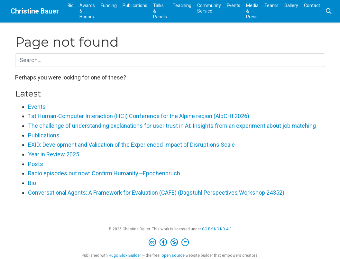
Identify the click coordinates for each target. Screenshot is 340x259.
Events (37, 106)
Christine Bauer (35, 11)
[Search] (329, 11)
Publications (44, 135)
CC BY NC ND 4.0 (217, 229)
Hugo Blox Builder (125, 255)
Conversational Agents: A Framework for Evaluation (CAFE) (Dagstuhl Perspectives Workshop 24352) (156, 192)
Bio (32, 183)
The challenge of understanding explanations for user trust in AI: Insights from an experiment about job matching (172, 125)
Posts (35, 164)
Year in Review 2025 (53, 154)
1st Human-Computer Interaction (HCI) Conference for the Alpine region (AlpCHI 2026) (138, 116)
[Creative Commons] (170, 242)
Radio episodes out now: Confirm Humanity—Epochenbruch (104, 173)
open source (173, 255)
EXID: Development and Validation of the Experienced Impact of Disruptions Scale (131, 144)
